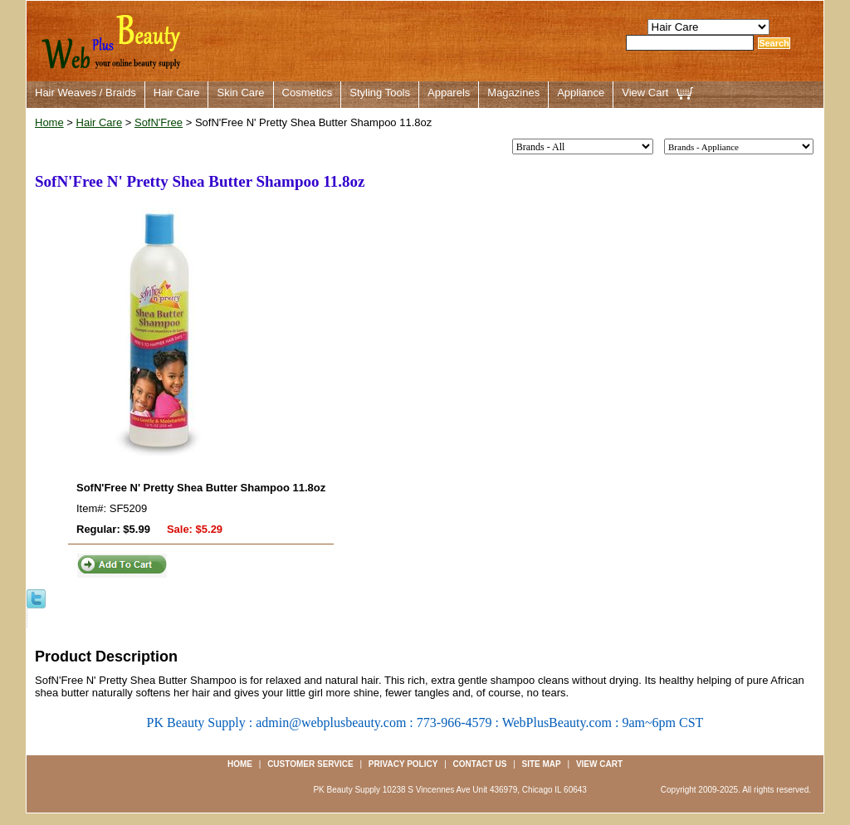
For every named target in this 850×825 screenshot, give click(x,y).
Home (49, 122)
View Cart (645, 92)
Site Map (541, 764)
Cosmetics (307, 92)
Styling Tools (379, 92)
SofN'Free (158, 122)
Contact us (480, 764)
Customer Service (310, 764)
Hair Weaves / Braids (85, 92)
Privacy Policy (403, 764)
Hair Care (177, 92)
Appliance (580, 92)
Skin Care (240, 92)
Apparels (448, 92)
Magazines (513, 92)
